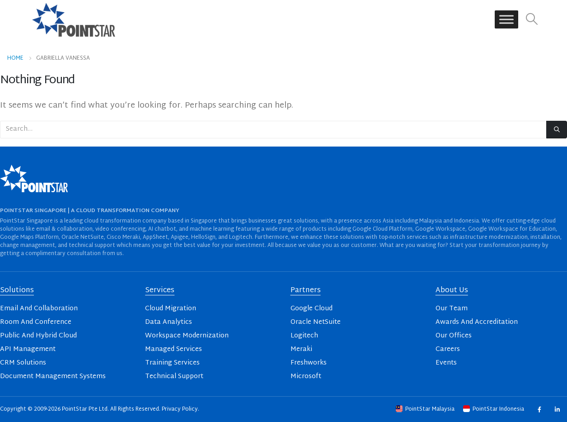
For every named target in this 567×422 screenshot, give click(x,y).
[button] (532, 19)
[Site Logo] (73, 19)
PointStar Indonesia (494, 409)
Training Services (172, 363)
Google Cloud (312, 309)
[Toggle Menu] (506, 19)
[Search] (556, 129)
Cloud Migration (170, 309)
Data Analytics (168, 322)
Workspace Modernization (187, 336)
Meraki (301, 349)
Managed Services (173, 349)
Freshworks (309, 363)
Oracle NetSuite (316, 322)
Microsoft (306, 376)
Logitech (304, 336)
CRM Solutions (23, 363)
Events (446, 363)
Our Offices (454, 336)
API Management (28, 349)
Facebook (539, 409)
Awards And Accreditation (477, 322)
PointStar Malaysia (426, 409)
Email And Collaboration (39, 309)
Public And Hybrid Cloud (38, 336)
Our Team (452, 309)
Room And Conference (35, 322)
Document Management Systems (53, 376)
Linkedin (556, 409)
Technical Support (174, 376)
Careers (448, 349)
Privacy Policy (180, 409)
